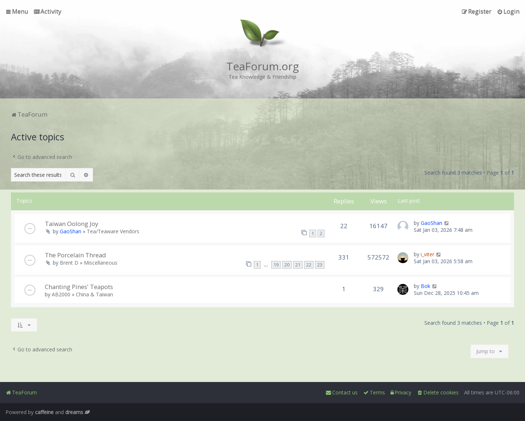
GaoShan (70, 231)
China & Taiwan (94, 294)
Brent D (69, 262)
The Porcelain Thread (75, 255)
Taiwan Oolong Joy (71, 223)
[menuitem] (47, 11)
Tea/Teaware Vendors (113, 231)
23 (319, 265)
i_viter (427, 254)
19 (276, 265)
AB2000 (61, 294)
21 (297, 265)
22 (308, 265)
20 (286, 265)
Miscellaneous (100, 262)
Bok (425, 285)
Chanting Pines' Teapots (79, 286)
